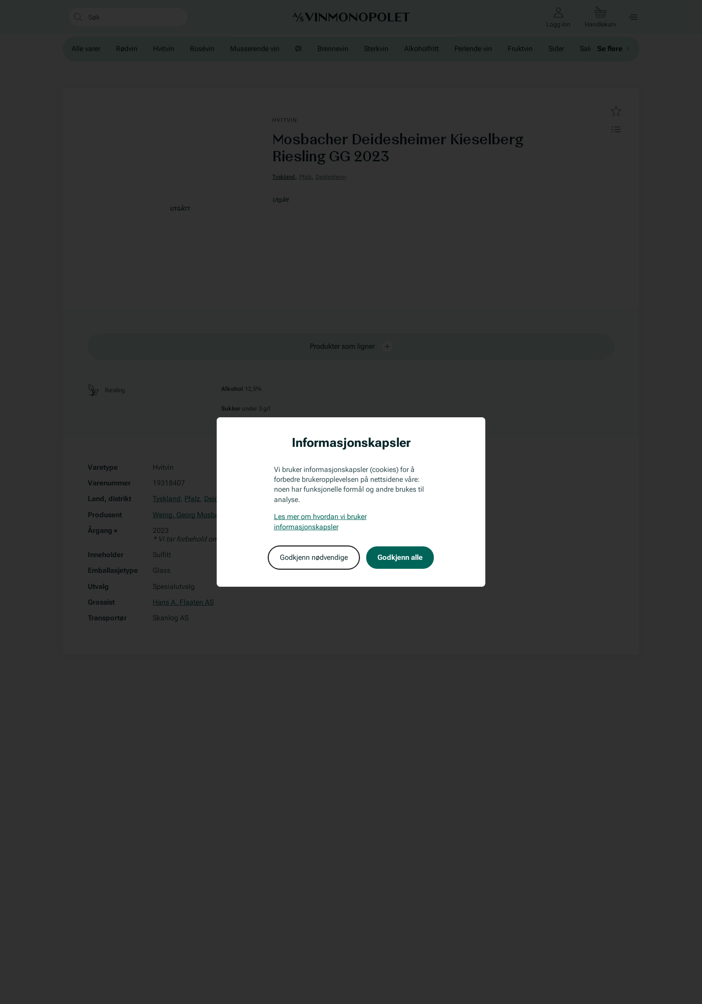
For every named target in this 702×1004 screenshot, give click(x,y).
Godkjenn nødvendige (314, 557)
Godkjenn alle (400, 557)
